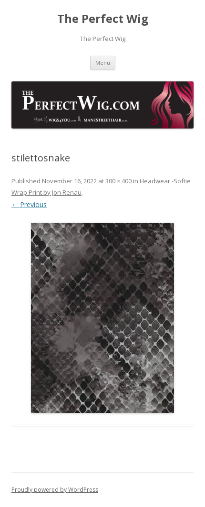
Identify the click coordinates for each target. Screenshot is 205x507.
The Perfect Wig (102, 18)
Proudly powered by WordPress (54, 490)
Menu (102, 62)
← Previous (29, 204)
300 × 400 (118, 181)
